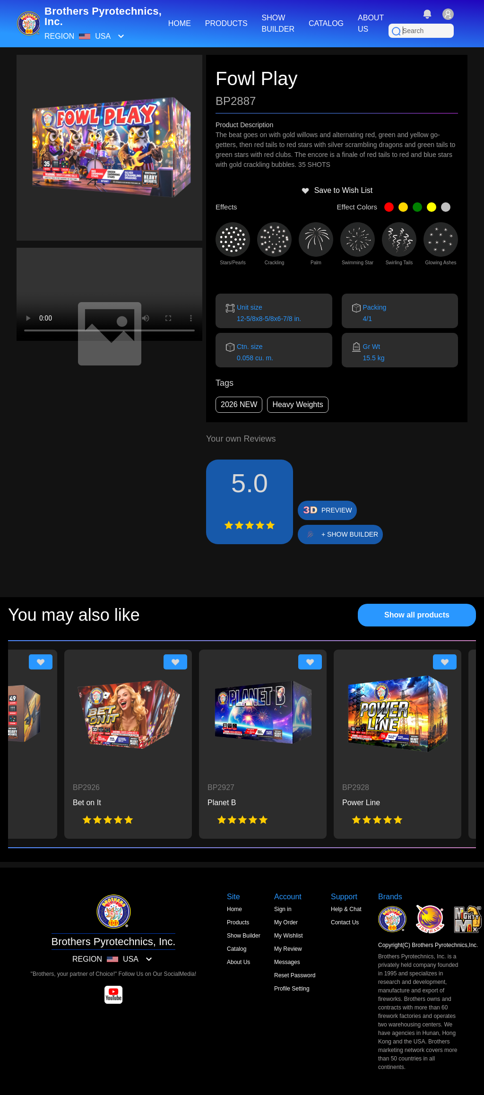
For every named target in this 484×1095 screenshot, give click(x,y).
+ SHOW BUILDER (349, 534)
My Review (288, 949)
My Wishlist (288, 935)
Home (234, 909)
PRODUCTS (226, 23)
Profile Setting (292, 988)
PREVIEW (336, 510)
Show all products (416, 615)
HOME (179, 23)
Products (238, 922)
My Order (286, 922)
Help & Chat (346, 909)
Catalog (236, 949)
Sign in (283, 909)
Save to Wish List (337, 190)
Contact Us (345, 922)
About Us (238, 962)
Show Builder (243, 935)
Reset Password (294, 975)
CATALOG (326, 23)
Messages (287, 962)
